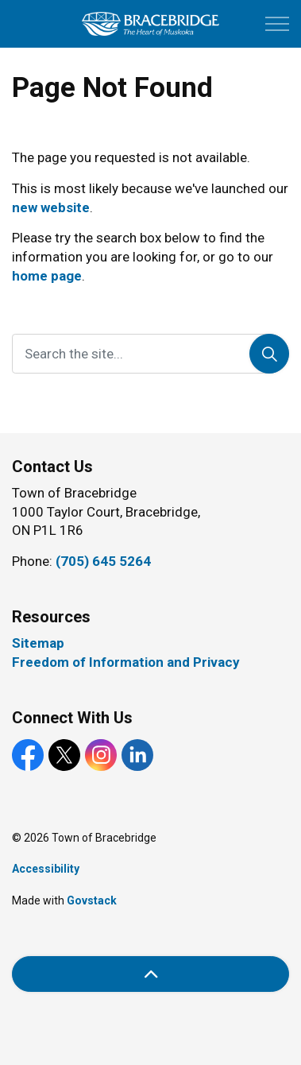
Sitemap (38, 643)
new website (51, 207)
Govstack (92, 900)
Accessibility (45, 868)
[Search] (269, 354)
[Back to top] (150, 974)
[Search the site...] (150, 354)
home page (47, 276)
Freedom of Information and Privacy (126, 662)
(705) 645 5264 (103, 561)
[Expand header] (277, 24)
